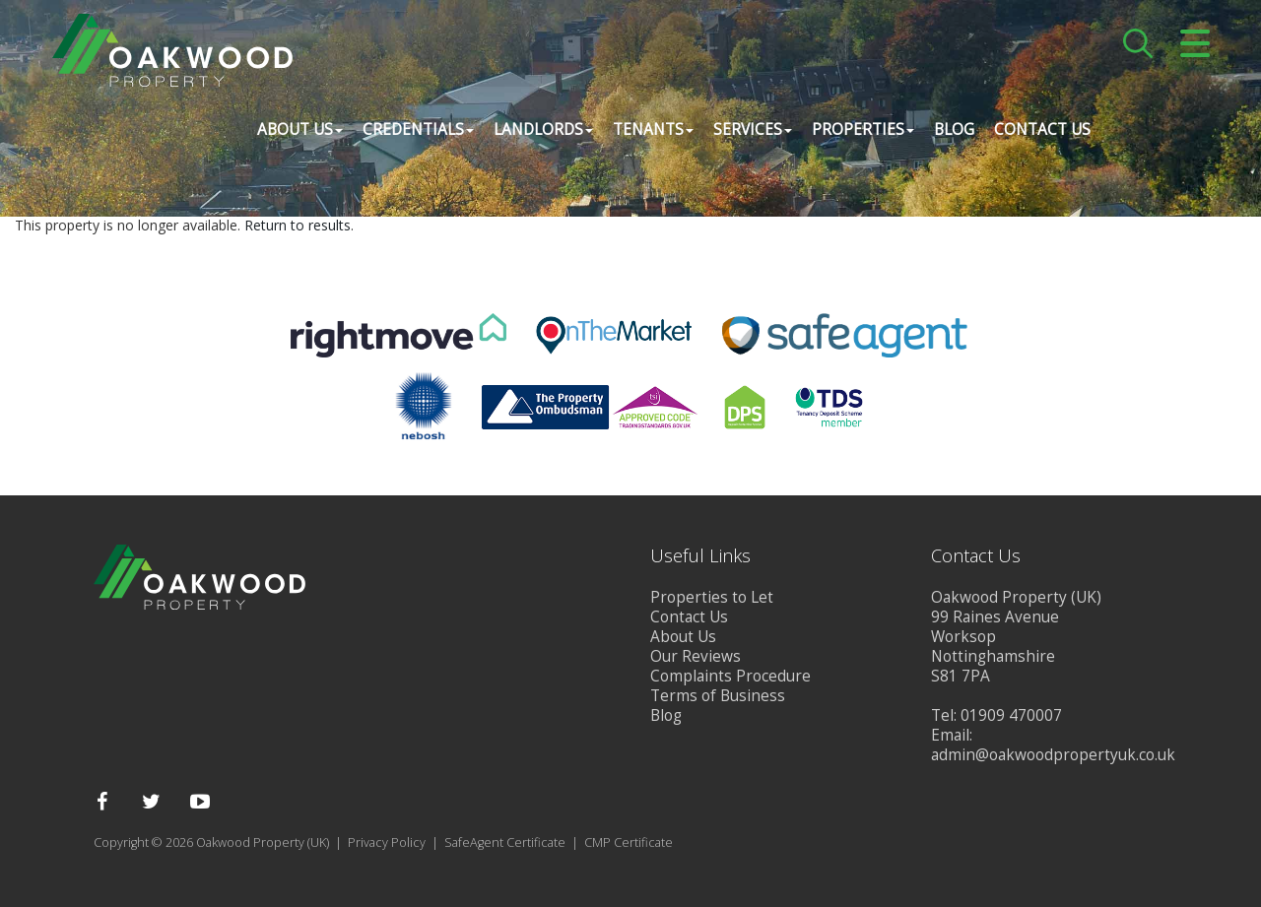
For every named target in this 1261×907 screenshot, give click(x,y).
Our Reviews (695, 656)
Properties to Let (711, 597)
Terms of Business (717, 695)
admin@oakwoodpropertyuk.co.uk (1053, 755)
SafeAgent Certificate (504, 842)
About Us (683, 636)
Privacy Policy (387, 842)
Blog (952, 132)
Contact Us (1040, 132)
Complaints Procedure (730, 676)
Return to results (297, 225)
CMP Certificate (628, 842)
